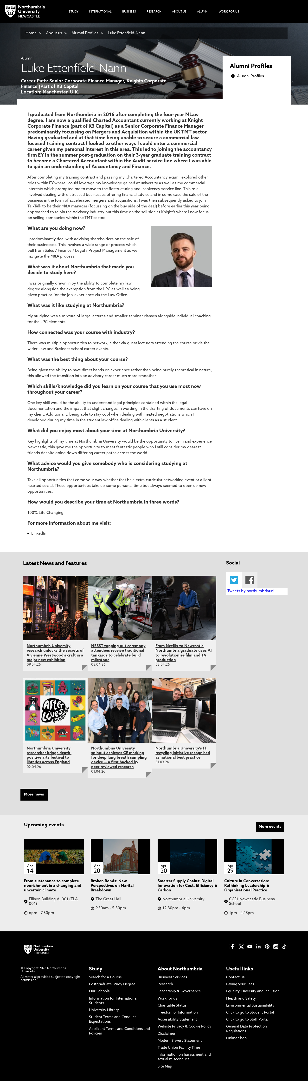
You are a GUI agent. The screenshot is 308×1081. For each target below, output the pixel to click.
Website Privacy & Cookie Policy (184, 1026)
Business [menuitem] (129, 11)
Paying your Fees (240, 984)
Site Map (165, 1066)
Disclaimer (166, 1034)
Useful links (239, 969)
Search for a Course (105, 977)
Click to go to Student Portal (250, 1013)
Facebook (249, 580)
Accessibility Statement (177, 1019)
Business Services (172, 977)
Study (95, 969)
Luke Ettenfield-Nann (126, 33)
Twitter (234, 580)
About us (54, 33)
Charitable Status (172, 1006)
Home (31, 33)
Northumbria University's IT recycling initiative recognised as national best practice (182, 753)
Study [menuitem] (73, 11)
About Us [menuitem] (179, 11)
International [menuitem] (100, 11)
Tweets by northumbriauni (250, 591)
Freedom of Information (178, 1013)
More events (270, 827)
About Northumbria (180, 969)
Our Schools (99, 991)
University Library (104, 1010)
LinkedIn (38, 534)
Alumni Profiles (84, 33)
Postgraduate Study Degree (112, 984)
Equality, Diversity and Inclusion (253, 991)
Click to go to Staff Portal (247, 1019)
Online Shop (236, 1038)
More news (34, 794)
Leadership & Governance (179, 991)
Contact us (235, 977)
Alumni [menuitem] (202, 11)
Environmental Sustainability (250, 1006)
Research (165, 984)
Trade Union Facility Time (179, 1048)
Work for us (167, 999)
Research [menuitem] (154, 11)
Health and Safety (241, 999)
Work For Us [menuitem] (229, 11)
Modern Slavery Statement (180, 1041)
